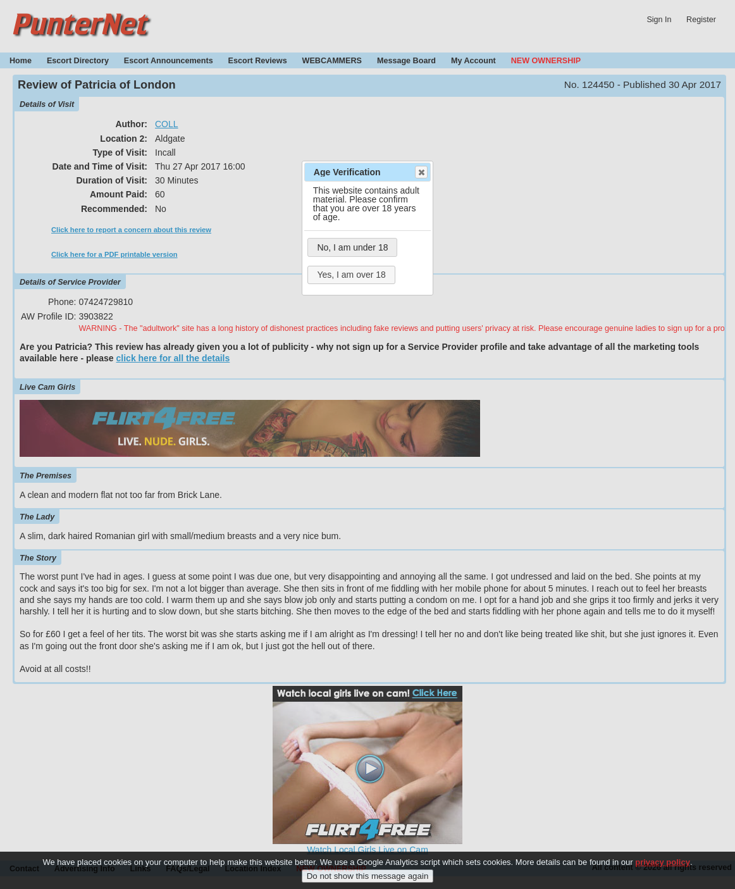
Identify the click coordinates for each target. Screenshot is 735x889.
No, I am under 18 (352, 247)
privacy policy (662, 869)
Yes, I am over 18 (351, 275)
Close (420, 172)
